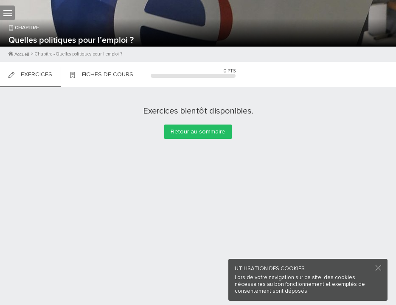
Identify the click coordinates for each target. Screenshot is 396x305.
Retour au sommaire (198, 131)
